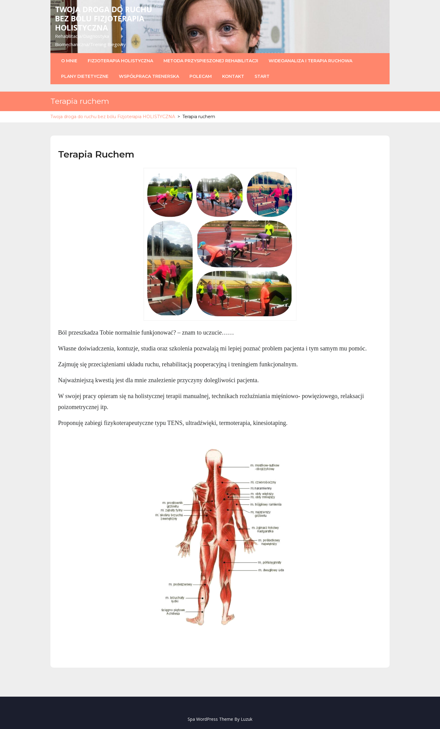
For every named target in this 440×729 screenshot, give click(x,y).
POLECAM (200, 76)
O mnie (69, 60)
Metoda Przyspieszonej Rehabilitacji (210, 60)
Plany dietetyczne (84, 76)
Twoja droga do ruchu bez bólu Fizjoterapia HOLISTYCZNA (103, 18)
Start (262, 76)
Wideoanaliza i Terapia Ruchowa (310, 60)
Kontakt (233, 76)
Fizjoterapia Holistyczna (120, 60)
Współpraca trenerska (149, 76)
